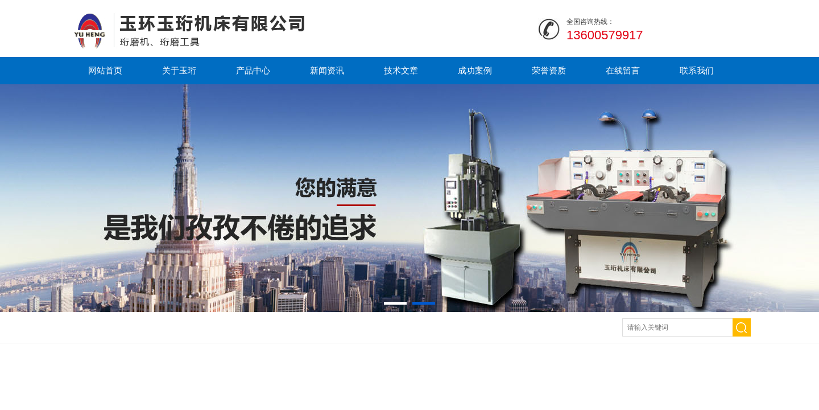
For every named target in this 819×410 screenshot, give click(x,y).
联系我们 (697, 70)
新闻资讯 (327, 70)
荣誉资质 (549, 70)
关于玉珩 (179, 70)
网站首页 (105, 70)
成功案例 (475, 70)
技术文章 (401, 70)
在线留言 (623, 70)
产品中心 (253, 70)
